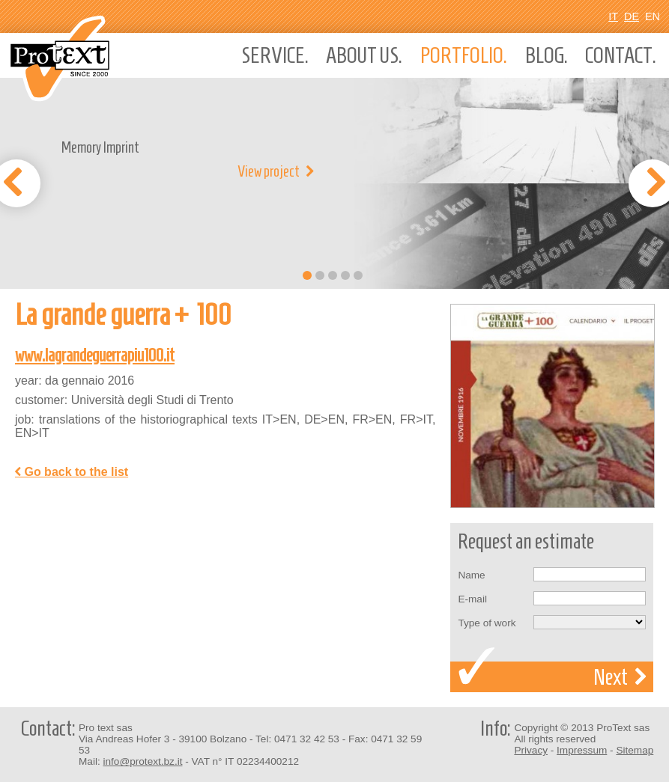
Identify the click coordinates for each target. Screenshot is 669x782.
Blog (546, 55)
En (652, 16)
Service (275, 55)
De (631, 16)
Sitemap (634, 750)
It (613, 16)
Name (471, 575)
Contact (620, 55)
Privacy (531, 750)
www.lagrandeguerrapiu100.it (95, 355)
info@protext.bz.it (142, 761)
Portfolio (463, 55)
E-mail (472, 599)
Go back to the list (71, 471)
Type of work (486, 623)
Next (619, 677)
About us (364, 55)
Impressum (582, 750)
